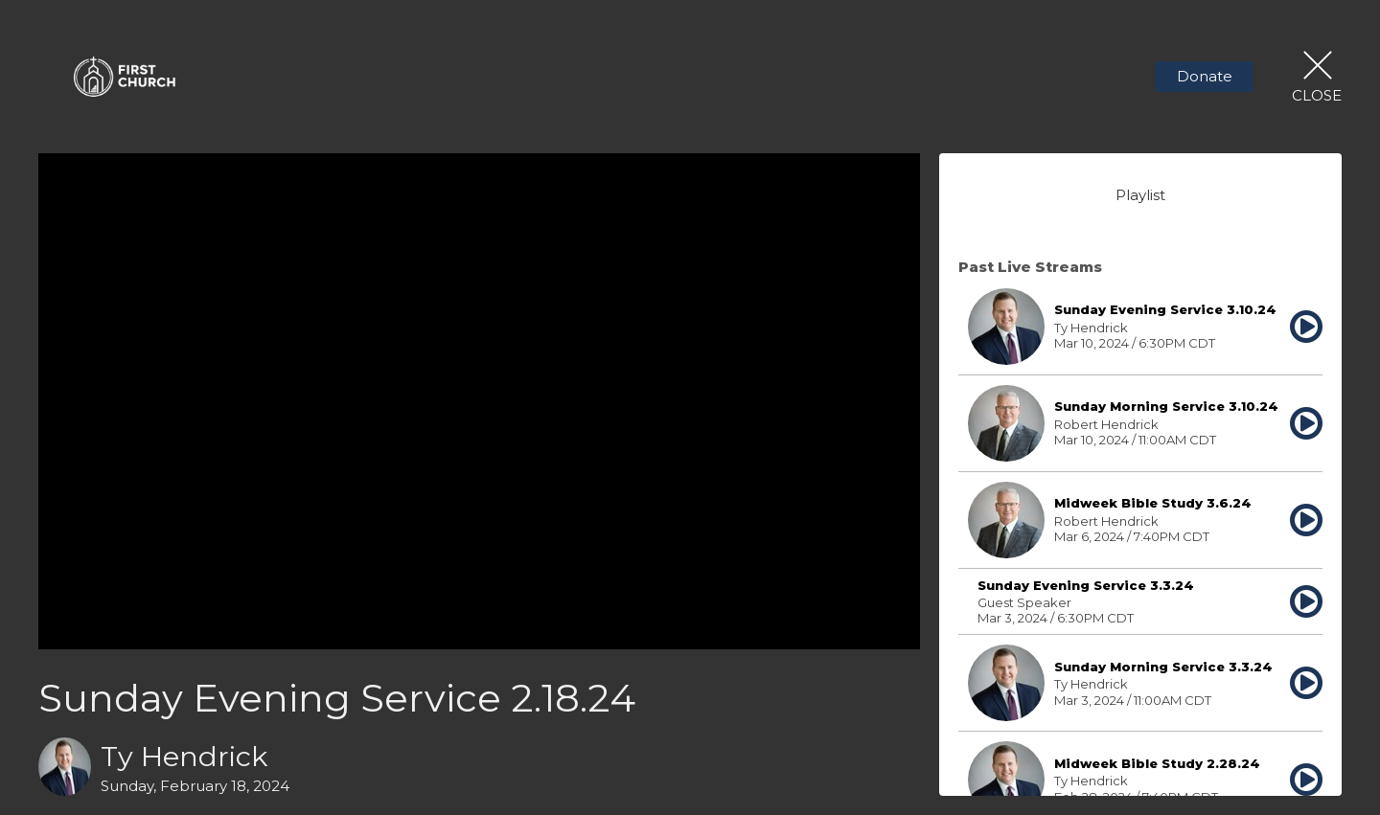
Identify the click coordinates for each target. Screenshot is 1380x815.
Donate (1204, 76)
